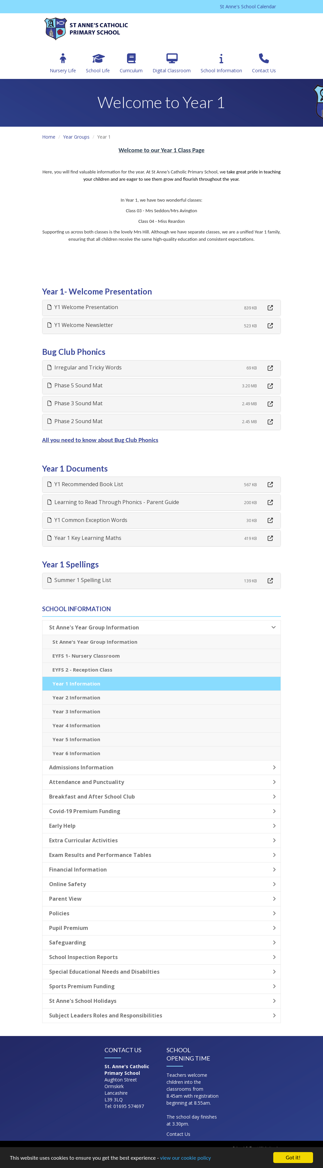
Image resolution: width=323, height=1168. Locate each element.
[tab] (161, 308)
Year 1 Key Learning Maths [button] (84, 538)
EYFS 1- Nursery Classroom (86, 655)
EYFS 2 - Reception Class (82, 669)
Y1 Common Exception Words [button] (87, 520)
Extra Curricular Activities (162, 840)
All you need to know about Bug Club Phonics (100, 440)
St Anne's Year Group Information (162, 627)
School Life (98, 63)
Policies (162, 913)
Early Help (162, 825)
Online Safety (162, 884)
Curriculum (131, 63)
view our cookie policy (185, 1157)
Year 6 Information (76, 753)
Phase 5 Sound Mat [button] (74, 385)
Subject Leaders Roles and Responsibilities (162, 1015)
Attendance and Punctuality (162, 782)
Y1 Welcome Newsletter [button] (80, 325)
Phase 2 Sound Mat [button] (74, 421)
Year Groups (76, 137)
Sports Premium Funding (162, 986)
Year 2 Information (76, 697)
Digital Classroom (172, 63)
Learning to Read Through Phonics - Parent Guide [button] (113, 502)
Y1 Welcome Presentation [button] (82, 307)
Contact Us (264, 63)
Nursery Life (63, 63)
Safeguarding (162, 942)
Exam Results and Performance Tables (162, 855)
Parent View (162, 898)
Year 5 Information (76, 739)
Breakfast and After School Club (162, 796)
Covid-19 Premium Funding (162, 811)
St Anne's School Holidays (162, 1001)
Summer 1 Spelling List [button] (79, 580)
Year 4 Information (76, 725)
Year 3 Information (76, 711)
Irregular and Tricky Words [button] (84, 367)
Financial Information (162, 869)
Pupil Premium (162, 928)
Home (48, 137)
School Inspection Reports (162, 957)
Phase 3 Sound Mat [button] (74, 403)
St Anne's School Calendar (248, 6)
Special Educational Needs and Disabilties (162, 971)
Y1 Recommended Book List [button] (85, 484)
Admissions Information (162, 767)
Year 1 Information (76, 683)
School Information (221, 63)
